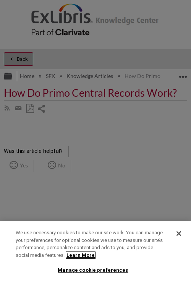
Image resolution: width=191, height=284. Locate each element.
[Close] (178, 233)
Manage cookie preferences (93, 270)
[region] (95, 252)
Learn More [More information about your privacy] (80, 255)
